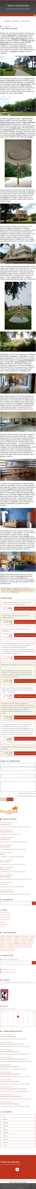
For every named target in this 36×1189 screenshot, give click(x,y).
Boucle (2, 854)
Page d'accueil (15, 20)
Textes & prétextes (18, 5)
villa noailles (4, 592)
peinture (10, 946)
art (1, 949)
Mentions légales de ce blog (22, 1182)
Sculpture (23, 939)
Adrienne (10, 607)
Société (5, 1145)
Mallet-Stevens (12, 35)
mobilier (10, 489)
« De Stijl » (26, 536)
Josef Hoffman (20, 133)
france (29, 589)
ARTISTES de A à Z (5, 917)
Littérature (6, 1132)
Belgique (5, 1123)
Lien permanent (6, 588)
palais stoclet (4, 591)
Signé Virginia (7, 20)
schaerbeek (27, 946)
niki (11, 657)
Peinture (5, 1142)
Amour (16, 939)
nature (7, 949)
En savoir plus (20, 1187)
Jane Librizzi (10, 635)
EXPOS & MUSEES (5, 920)
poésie (9, 939)
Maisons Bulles (5, 847)
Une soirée (3, 884)
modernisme (13, 590)
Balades (23, 588)
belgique (17, 936)
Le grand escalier (25, 20)
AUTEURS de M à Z (5, 915)
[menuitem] (8, 21)
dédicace (6, 197)
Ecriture (3, 946)
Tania (11, 621)
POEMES (2, 927)
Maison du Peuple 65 (6, 832)
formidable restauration (19, 38)
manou (2, 1096)
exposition (25, 936)
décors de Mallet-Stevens (27, 360)
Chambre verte (5, 839)
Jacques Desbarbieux (9, 738)
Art (19, 588)
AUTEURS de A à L (5, 912)
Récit (2, 943)
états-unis (18, 946)
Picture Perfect (4, 869)
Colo (1, 1104)
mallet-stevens (5, 590)
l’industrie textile (25, 84)
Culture (27, 588)
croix (20, 589)
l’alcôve (19, 403)
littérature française (6, 936)
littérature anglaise (26, 943)
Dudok (30, 137)
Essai (13, 949)
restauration (18, 591)
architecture (13, 589)
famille (3, 939)
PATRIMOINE (3, 924)
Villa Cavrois (23, 35)
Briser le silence (5, 862)
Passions (3, 589)
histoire (30, 939)
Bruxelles (5, 1126)
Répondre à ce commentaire (26, 608)
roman (32, 936)
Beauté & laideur (5, 876)
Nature (5, 1136)
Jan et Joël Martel (20, 445)
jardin (33, 589)
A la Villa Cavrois (8, 28)
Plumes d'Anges (5, 1089)
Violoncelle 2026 (5, 824)
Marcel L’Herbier (20, 361)
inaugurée (14, 51)
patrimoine (11, 591)
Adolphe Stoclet (16, 128)
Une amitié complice (6, 891)
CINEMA (2, 922)
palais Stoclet (8, 129)
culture (16, 943)
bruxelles (9, 943)
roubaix (24, 591)
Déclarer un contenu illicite (13, 1182)
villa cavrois (30, 591)
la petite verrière (5, 1059)
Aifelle (10, 695)
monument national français (24, 590)
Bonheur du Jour (5, 1044)
